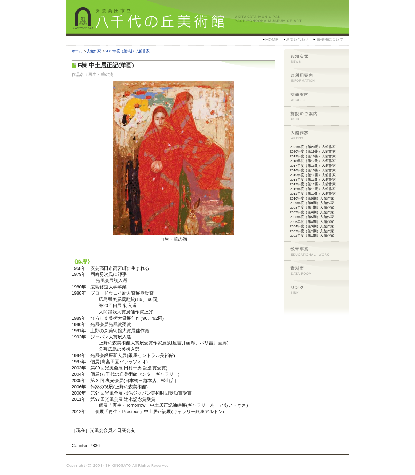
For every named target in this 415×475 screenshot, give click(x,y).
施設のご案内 (316, 115)
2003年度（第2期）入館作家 (312, 231)
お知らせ (316, 58)
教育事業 (316, 250)
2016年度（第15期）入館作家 (313, 170)
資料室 (316, 270)
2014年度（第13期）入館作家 (313, 179)
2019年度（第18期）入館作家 (313, 156)
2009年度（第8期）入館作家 (312, 203)
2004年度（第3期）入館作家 (312, 226)
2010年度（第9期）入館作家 (312, 198)
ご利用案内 (316, 77)
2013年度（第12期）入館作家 (313, 184)
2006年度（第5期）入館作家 (312, 217)
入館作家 (94, 51)
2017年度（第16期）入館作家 (313, 166)
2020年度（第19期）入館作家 (313, 151)
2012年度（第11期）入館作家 (313, 189)
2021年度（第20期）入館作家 (313, 147)
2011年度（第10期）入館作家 (313, 193)
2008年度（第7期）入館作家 (312, 207)
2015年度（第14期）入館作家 (313, 175)
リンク (316, 289)
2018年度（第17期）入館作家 (313, 161)
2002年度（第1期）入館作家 (312, 236)
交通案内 (316, 96)
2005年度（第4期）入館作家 (312, 222)
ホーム (77, 51)
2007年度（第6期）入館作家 (127, 51)
